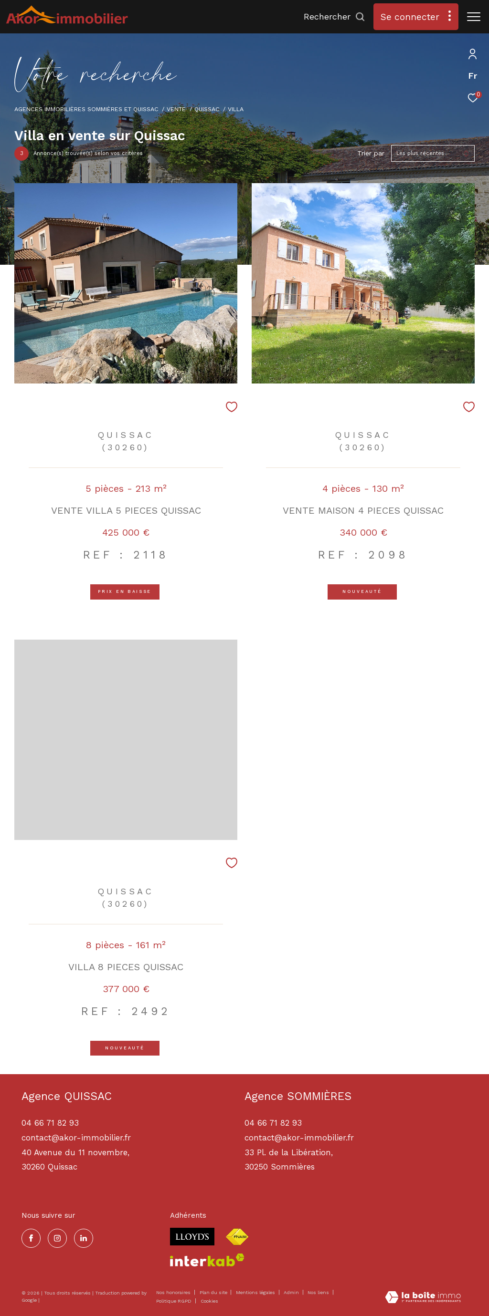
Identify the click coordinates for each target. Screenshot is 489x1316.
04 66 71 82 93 (273, 1123)
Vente (176, 109)
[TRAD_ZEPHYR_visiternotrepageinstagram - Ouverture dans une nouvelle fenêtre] (57, 1238)
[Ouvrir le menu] (473, 16)
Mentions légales (256, 1292)
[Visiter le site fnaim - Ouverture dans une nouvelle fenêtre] (237, 1237)
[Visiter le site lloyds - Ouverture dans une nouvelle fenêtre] (192, 1236)
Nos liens (319, 1292)
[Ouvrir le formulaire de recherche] (334, 17)
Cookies (209, 1301)
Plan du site (214, 1292)
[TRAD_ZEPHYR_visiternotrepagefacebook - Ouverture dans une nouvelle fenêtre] (31, 1238)
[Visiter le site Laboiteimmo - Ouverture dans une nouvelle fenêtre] (423, 1298)
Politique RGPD (173, 1301)
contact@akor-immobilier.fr (299, 1137)
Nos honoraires (173, 1292)
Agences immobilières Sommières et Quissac (86, 109)
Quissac (207, 109)
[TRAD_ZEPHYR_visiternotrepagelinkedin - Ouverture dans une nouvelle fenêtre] (83, 1238)
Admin (292, 1292)
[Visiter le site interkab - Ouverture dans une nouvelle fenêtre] (207, 1260)
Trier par (370, 153)
